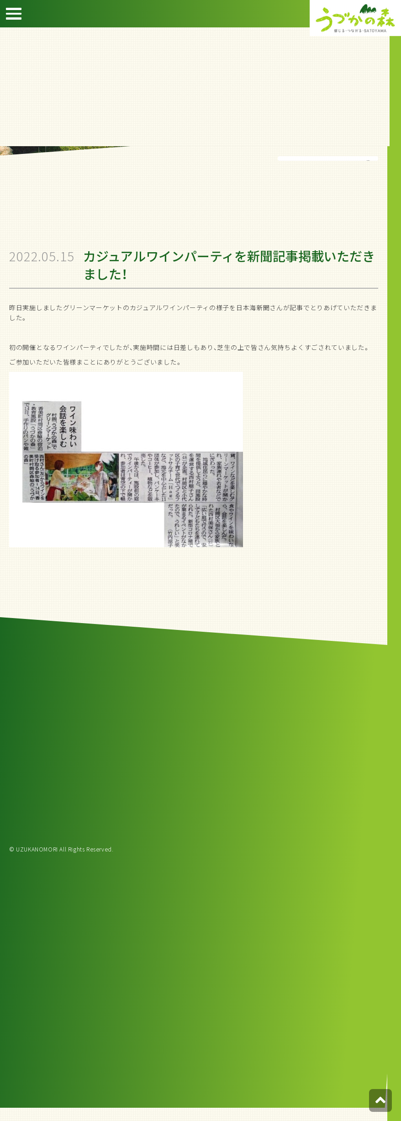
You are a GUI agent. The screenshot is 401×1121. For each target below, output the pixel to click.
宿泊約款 (387, 123)
